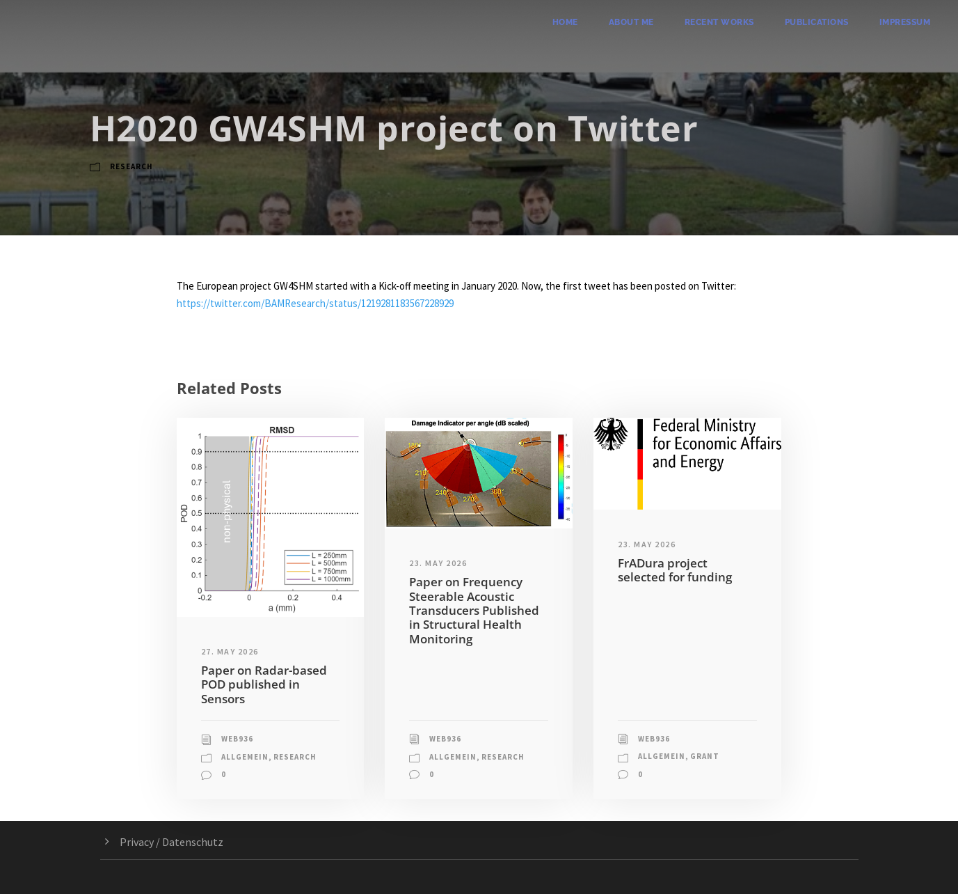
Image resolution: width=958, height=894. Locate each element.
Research (131, 166)
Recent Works (719, 22)
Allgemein (245, 757)
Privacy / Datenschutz (171, 842)
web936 (237, 739)
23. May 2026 (438, 563)
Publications (817, 22)
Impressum (905, 22)
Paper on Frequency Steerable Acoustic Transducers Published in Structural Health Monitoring (474, 610)
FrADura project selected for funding (675, 570)
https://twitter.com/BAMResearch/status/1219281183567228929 (315, 303)
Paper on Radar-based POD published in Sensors (264, 684)
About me (631, 22)
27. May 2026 (230, 651)
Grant (704, 756)
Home (565, 22)
